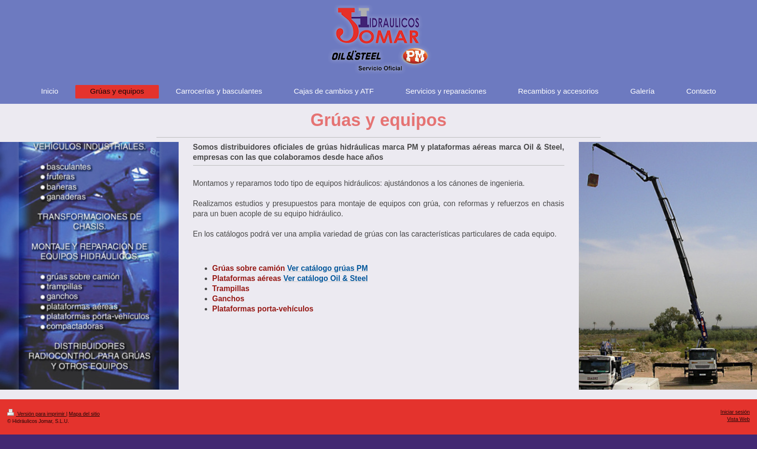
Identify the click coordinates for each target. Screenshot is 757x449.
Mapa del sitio (84, 414)
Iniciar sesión (735, 412)
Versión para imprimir (36, 414)
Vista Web (738, 419)
